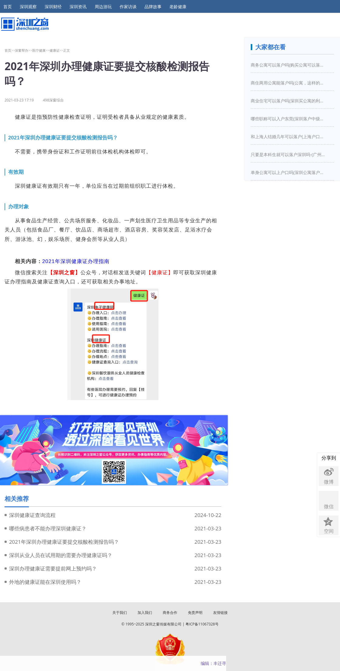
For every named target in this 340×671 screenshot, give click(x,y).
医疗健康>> (40, 50)
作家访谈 (128, 6)
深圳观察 (28, 6)
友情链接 (220, 612)
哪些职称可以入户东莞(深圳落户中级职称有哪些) (289, 119)
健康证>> (56, 50)
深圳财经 (53, 6)
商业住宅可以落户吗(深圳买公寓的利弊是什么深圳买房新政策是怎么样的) (289, 101)
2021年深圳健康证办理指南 (76, 261)
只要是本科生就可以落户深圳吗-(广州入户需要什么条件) (289, 154)
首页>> (10, 50)
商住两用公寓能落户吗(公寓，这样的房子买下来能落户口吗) (289, 83)
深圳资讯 (78, 6)
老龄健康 (177, 6)
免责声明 (195, 612)
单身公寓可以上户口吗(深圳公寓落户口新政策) (289, 172)
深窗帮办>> (23, 50)
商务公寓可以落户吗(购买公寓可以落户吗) (289, 65)
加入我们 (145, 612)
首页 (7, 6)
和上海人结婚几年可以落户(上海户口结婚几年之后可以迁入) (289, 136)
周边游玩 (103, 6)
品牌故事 (153, 6)
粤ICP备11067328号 (202, 624)
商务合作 (170, 612)
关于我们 (119, 612)
